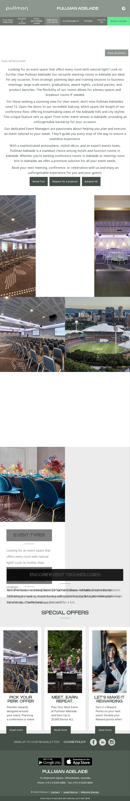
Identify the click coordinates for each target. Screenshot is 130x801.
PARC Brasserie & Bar (36, 21)
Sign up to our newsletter (36, 742)
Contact (55, 792)
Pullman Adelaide (8, 21)
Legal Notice (70, 792)
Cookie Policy (74, 742)
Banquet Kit (91, 181)
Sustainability (71, 21)
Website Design (90, 792)
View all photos (116, 53)
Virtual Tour (38, 181)
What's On (102, 21)
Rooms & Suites (22, 21)
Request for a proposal (65, 181)
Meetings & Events (52, 21)
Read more (16, 730)
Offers (88, 21)
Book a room (119, 21)
